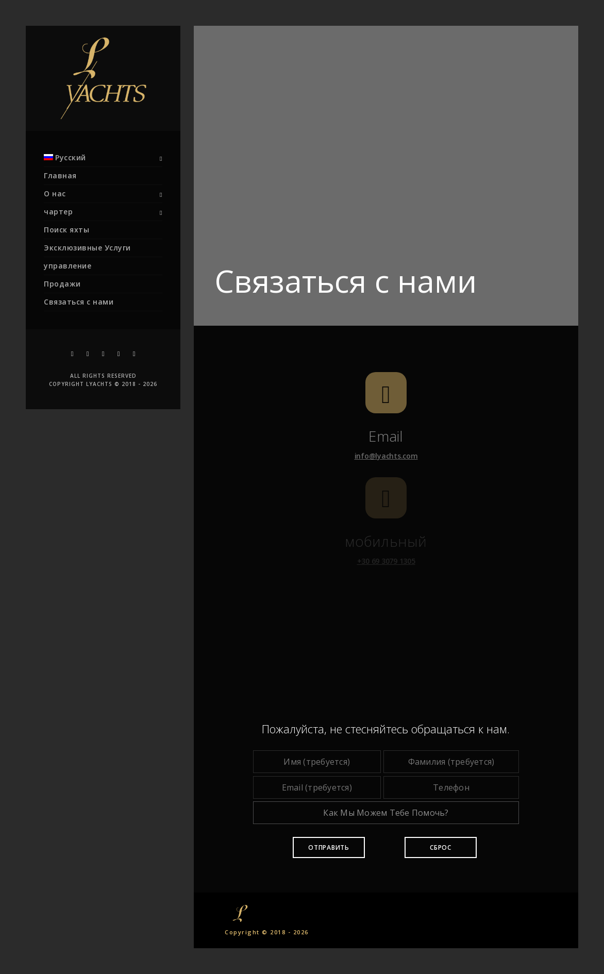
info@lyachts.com (386, 456)
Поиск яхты (66, 229)
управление (67, 266)
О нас (55, 193)
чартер (58, 211)
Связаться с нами (78, 302)
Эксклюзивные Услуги (87, 248)
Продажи (62, 284)
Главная (60, 175)
